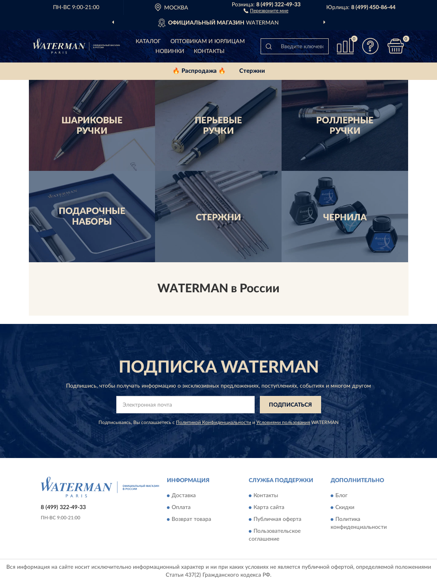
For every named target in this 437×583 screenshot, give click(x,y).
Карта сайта (268, 507)
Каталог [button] (148, 41)
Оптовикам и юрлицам (207, 41)
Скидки (344, 507)
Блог (341, 495)
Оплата (181, 507)
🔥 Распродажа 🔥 (199, 71)
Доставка (184, 495)
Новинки (169, 51)
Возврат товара (191, 519)
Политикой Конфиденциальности (213, 422)
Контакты (209, 51)
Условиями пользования (283, 422)
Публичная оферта (277, 519)
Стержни (252, 71)
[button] (266, 10)
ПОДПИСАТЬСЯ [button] (290, 405)
